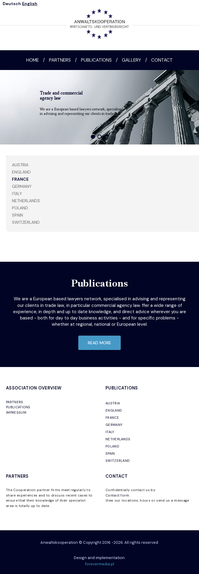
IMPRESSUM (16, 412)
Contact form (117, 495)
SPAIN (110, 453)
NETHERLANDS (118, 439)
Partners (60, 60)
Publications (96, 60)
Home (32, 60)
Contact (162, 60)
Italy (17, 193)
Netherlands (26, 200)
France (20, 179)
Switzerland (26, 222)
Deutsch (12, 3)
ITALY (109, 432)
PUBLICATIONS (18, 407)
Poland (20, 208)
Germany (22, 186)
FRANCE (112, 417)
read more (99, 342)
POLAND (112, 446)
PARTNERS (14, 402)
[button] (93, 137)
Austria (20, 165)
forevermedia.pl (99, 564)
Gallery (131, 60)
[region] (99, 107)
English (29, 3)
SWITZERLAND (117, 461)
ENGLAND (113, 410)
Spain (17, 215)
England (21, 172)
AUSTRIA (112, 403)
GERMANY (114, 425)
